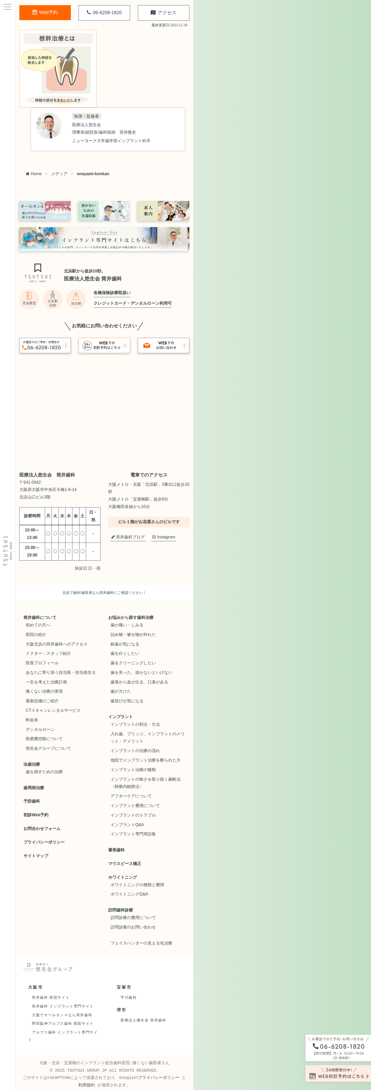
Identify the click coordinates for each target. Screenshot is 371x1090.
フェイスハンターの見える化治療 (141, 943)
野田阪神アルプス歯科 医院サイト (63, 1023)
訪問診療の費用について (133, 917)
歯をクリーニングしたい (133, 663)
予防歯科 (31, 801)
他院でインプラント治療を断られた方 (146, 760)
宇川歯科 (129, 997)
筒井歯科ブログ (128, 537)
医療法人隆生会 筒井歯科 (143, 1020)
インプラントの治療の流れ (135, 750)
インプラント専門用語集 (133, 834)
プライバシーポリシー (44, 842)
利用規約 (86, 1085)
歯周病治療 (33, 788)
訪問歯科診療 (120, 910)
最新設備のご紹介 (42, 701)
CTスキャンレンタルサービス (53, 710)
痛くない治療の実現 (44, 691)
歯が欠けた (121, 691)
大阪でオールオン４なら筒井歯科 (62, 1015)
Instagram (163, 537)
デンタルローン (40, 729)
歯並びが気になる (127, 701)
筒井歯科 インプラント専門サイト (63, 1006)
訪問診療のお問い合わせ (133, 927)
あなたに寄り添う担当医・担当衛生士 (61, 672)
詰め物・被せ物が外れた (133, 634)
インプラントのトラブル (133, 815)
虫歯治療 (31, 764)
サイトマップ (35, 856)
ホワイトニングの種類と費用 (137, 885)
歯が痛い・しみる (127, 625)
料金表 (32, 720)
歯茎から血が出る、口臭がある (139, 682)
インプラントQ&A (127, 824)
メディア (59, 174)
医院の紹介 (36, 634)
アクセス (163, 12)
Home (34, 174)
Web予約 (45, 12)
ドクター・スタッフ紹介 (48, 653)
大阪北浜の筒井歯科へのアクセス (57, 644)
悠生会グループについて (48, 748)
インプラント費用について (135, 805)
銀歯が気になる (125, 644)
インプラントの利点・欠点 (135, 724)
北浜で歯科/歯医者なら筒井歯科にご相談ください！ (104, 593)
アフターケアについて (131, 796)
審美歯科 (116, 850)
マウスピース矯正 (124, 863)
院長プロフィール (42, 663)
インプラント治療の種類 (133, 770)
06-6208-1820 (104, 12)
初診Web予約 (35, 815)
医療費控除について (44, 739)
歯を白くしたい (125, 653)
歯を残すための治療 (44, 772)
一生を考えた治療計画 (46, 682)
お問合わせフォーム (42, 828)
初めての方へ (38, 625)
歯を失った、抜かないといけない (141, 672)
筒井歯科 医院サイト (51, 997)
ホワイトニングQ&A (129, 894)
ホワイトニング (122, 877)
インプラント (120, 717)
